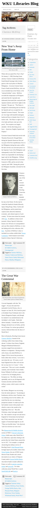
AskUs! (31, 65)
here (6, 219)
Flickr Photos (33, 81)
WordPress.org (33, 158)
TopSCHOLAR (6, 471)
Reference (32, 117)
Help (17, 9)
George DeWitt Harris (16, 459)
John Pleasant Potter (17, 447)
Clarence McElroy (16, 252)
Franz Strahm (20, 486)
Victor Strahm (6, 452)
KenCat (15, 471)
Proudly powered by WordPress (29, 504)
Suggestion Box (33, 126)
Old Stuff (32, 108)
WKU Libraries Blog (20, 3)
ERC (31, 69)
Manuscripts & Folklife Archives (13, 430)
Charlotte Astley (15, 483)
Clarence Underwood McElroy (13, 255)
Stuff (31, 124)
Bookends (32, 67)
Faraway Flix (33, 79)
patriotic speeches (17, 464)
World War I (19, 495)
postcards (10, 466)
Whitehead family (10, 495)
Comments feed (33, 155)
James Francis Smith (11, 257)
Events (31, 72)
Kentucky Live (33, 94)
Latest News (33, 97)
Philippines (18, 260)
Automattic (34, 506)
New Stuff (32, 105)
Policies (7, 9)
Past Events (32, 110)
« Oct (29, 55)
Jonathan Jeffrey (9, 38)
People (31, 112)
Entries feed (32, 153)
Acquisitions (33, 62)
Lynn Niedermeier (9, 268)
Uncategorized (9, 250)
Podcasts (32, 115)
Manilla (11, 260)
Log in (31, 150)
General (31, 83)
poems (3, 466)
